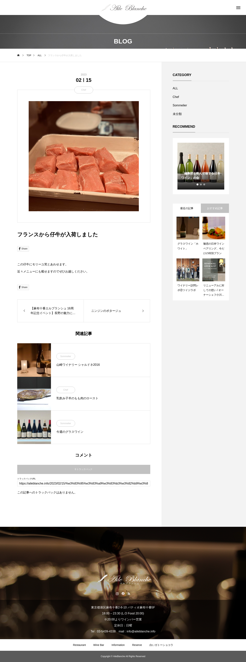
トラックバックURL (26, 479)
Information (118, 644)
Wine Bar (98, 644)
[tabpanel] (200, 166)
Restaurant (79, 644)
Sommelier (65, 356)
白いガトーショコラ (161, 644)
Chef (83, 90)
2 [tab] (201, 184)
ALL (175, 88)
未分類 (177, 114)
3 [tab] (204, 184)
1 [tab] (198, 184)
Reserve (137, 644)
